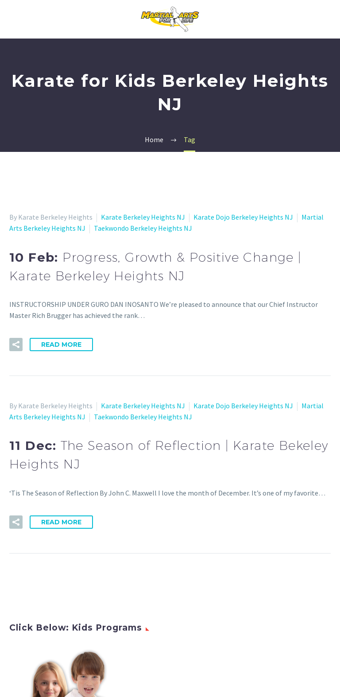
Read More (61, 344)
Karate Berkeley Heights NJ (143, 217)
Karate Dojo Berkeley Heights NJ (243, 217)
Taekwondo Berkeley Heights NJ (143, 228)
